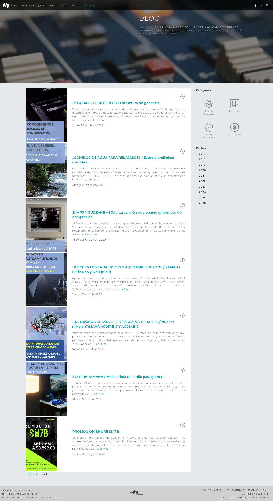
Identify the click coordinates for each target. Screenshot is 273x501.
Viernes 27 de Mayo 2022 (88, 349)
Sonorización (58, 5)
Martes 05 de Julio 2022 (87, 399)
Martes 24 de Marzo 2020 (88, 185)
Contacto (88, 5)
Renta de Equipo (33, 5)
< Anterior (32, 473)
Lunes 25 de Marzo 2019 (87, 125)
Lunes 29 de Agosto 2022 (88, 454)
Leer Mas (99, 120)
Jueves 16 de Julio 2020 (87, 294)
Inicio (15, 5)
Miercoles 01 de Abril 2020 (89, 239)
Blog (74, 5)
